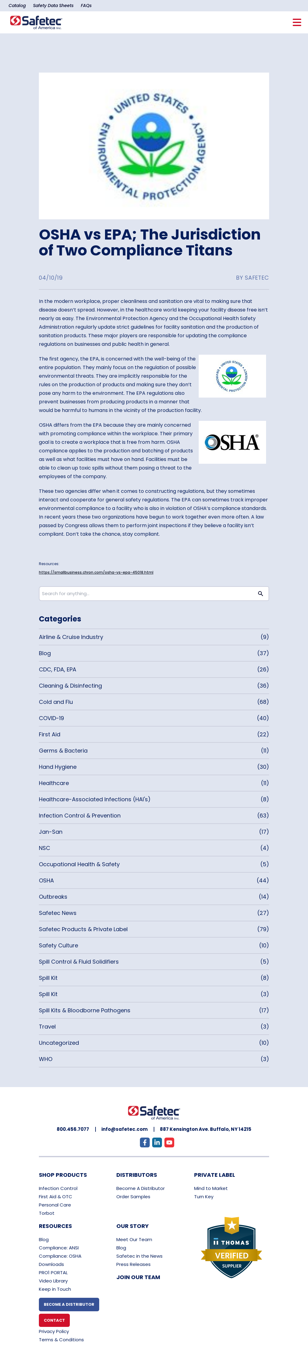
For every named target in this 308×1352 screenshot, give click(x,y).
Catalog (17, 5)
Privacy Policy (54, 1331)
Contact (54, 1320)
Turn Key (203, 1196)
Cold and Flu (56, 702)
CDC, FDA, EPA (57, 669)
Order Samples (133, 1196)
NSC (44, 848)
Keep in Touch (55, 1289)
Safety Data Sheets (53, 5)
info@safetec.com (124, 1129)
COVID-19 (51, 718)
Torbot (46, 1213)
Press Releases (133, 1264)
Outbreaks (53, 897)
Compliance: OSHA (60, 1256)
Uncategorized (59, 1043)
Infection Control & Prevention (80, 815)
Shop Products (63, 1175)
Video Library (53, 1281)
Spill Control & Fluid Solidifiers (79, 961)
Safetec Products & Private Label (83, 929)
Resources (55, 1226)
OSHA (46, 880)
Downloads (51, 1264)
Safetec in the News (139, 1256)
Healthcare (54, 783)
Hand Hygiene (58, 767)
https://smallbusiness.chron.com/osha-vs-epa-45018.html (96, 572)
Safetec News (58, 913)
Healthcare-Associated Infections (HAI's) (95, 799)
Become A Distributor (140, 1188)
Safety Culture (58, 945)
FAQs (86, 5)
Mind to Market (211, 1188)
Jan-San (50, 832)
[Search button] (261, 593)
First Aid (49, 734)
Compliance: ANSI (59, 1247)
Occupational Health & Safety (79, 864)
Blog (45, 653)
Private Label (214, 1175)
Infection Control (58, 1188)
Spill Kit (48, 978)
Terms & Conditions (61, 1339)
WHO (45, 1059)
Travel (47, 1026)
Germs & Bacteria (63, 750)
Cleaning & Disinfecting (70, 685)
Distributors (136, 1175)
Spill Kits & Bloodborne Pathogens (84, 1010)
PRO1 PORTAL (53, 1272)
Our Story (132, 1226)
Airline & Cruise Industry (71, 637)
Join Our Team (138, 1277)
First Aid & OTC (55, 1196)
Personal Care (55, 1205)
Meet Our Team (134, 1239)
